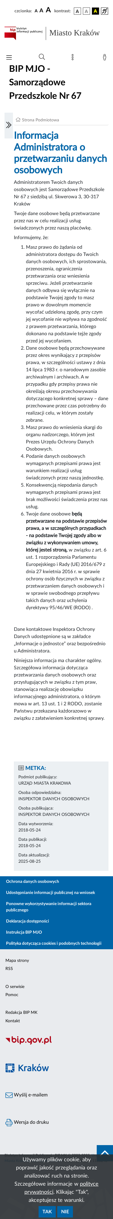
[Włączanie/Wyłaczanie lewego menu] (9, 125)
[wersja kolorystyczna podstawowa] (77, 11)
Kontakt (12, 1021)
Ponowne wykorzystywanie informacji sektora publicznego (48, 907)
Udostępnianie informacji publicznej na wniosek (50, 893)
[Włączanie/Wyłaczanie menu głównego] (9, 58)
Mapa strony (17, 961)
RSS (9, 969)
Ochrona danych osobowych (32, 882)
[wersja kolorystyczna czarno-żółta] (95, 11)
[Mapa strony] (73, 58)
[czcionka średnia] (41, 11)
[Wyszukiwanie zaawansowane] (42, 57)
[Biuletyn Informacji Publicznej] (56, 1044)
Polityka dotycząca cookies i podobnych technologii (54, 943)
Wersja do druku (27, 1122)
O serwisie (14, 987)
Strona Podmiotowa (40, 120)
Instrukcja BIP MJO (24, 932)
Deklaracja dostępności (27, 921)
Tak (47, 1211)
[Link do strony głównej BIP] (56, 33)
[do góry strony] (105, 1153)
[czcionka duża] (49, 10)
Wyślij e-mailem (26, 1095)
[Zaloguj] (105, 58)
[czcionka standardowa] (36, 10)
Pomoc (11, 995)
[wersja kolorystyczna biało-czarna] (86, 11)
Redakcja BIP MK (21, 1013)
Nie (65, 1211)
